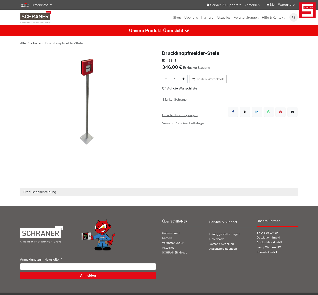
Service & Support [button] (222, 5)
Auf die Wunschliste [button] (179, 88)
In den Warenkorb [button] (208, 79)
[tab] (159, 30)
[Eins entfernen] (166, 79)
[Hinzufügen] (184, 79)
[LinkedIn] (257, 112)
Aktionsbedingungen (223, 248)
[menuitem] (177, 17)
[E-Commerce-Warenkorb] (280, 5)
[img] (308, 10)
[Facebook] (233, 112)
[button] (293, 17)
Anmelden (252, 5)
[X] (245, 112)
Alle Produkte (30, 43)
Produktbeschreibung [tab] (39, 192)
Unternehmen (171, 233)
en (173, 243)
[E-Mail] (292, 112)
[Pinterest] (280, 112)
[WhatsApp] (269, 112)
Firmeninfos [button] (34, 5)
